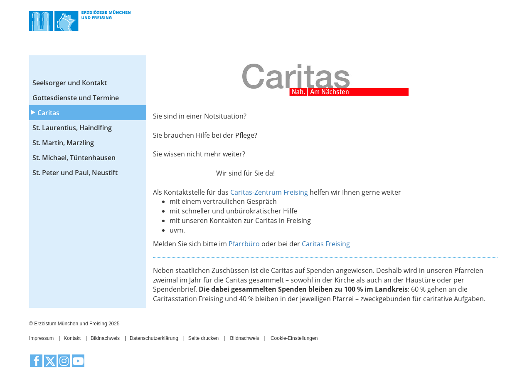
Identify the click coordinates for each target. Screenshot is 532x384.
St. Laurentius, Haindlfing (72, 127)
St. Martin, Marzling (63, 142)
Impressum (41, 338)
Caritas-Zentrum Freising (269, 192)
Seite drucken (203, 338)
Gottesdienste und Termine (75, 97)
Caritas (48, 112)
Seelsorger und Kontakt (69, 82)
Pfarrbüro (245, 243)
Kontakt (72, 338)
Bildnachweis (105, 338)
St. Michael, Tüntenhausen (74, 157)
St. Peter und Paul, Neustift (75, 172)
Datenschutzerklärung (154, 338)
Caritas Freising (326, 243)
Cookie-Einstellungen (294, 338)
